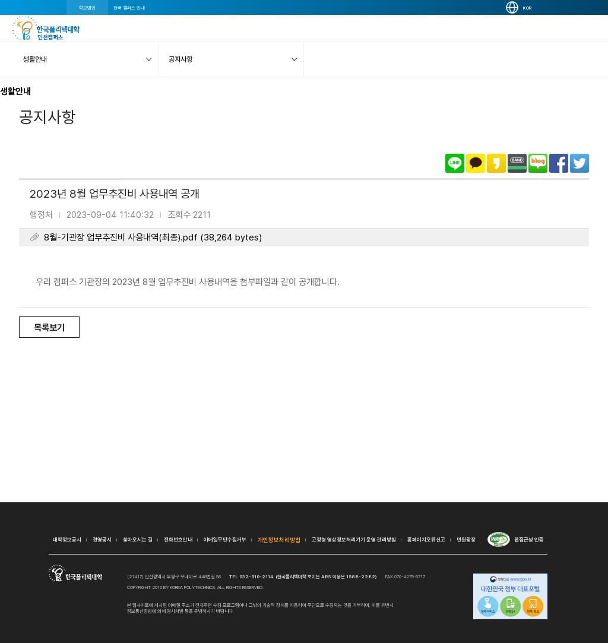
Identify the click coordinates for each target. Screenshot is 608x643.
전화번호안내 (178, 539)
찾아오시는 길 (138, 539)
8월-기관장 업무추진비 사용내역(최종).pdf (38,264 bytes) (153, 237)
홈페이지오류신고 (426, 539)
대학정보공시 (67, 539)
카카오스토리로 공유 (496, 163)
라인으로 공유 (454, 163)
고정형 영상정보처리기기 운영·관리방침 (354, 539)
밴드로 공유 (517, 163)
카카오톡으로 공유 (475, 163)
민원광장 (466, 539)
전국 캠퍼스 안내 (129, 8)
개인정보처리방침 (279, 539)
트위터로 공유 (579, 163)
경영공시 (102, 539)
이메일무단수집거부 (225, 539)
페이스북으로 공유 (558, 163)
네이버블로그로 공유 (537, 163)
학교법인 (87, 8)
